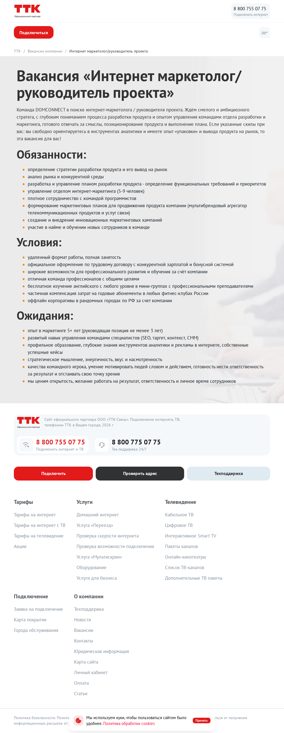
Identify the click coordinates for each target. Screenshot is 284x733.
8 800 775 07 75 (136, 442)
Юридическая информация (101, 652)
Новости (82, 620)
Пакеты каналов (181, 547)
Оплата (81, 683)
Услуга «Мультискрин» (99, 557)
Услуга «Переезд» (95, 525)
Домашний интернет (98, 515)
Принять (202, 720)
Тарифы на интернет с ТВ (39, 525)
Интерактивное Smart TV (190, 536)
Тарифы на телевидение (39, 536)
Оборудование (91, 568)
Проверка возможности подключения (115, 547)
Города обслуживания (36, 630)
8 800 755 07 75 (250, 9)
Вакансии (83, 630)
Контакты (83, 641)
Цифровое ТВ (179, 525)
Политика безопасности (34, 718)
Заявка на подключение (38, 609)
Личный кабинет (91, 673)
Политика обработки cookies (129, 723)
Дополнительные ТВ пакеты (193, 578)
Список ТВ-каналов (184, 568)
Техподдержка (89, 609)
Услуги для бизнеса (97, 578)
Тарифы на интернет (35, 515)
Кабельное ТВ (179, 515)
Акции (20, 547)
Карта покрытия (30, 620)
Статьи (80, 694)
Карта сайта (86, 662)
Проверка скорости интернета (108, 536)
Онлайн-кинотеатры (185, 557)
